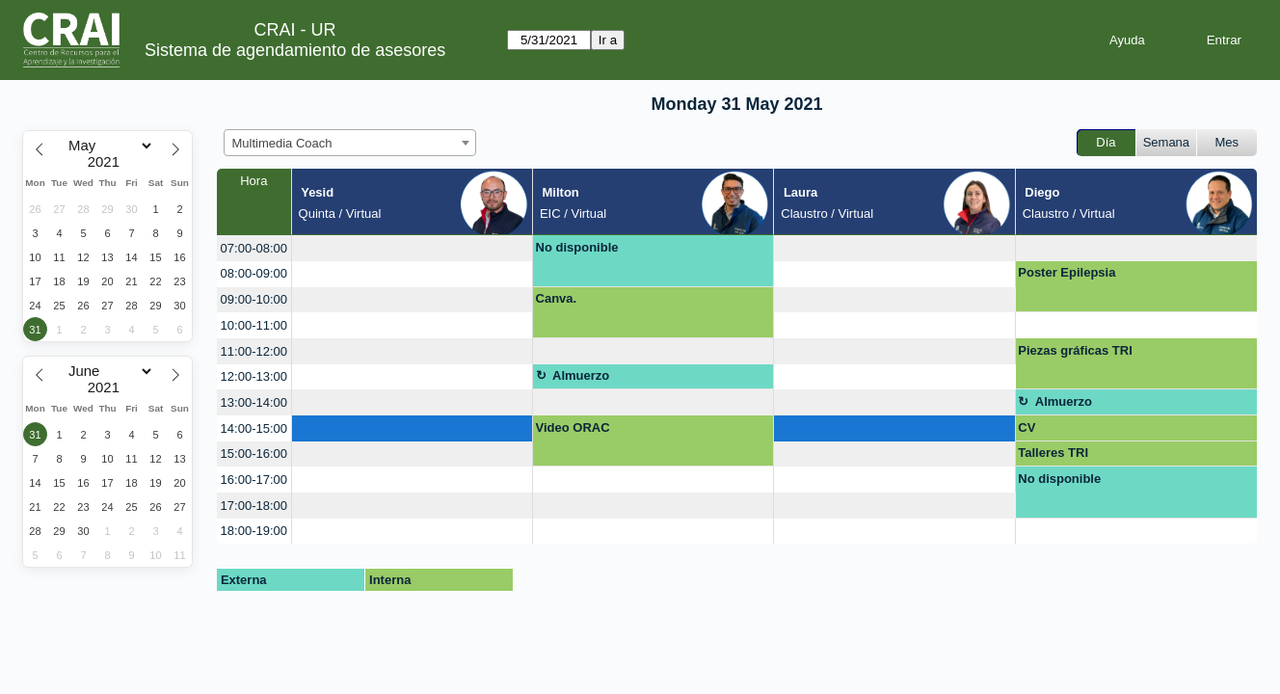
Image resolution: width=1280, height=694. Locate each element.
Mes (1227, 142)
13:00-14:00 (254, 402)
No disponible (577, 247)
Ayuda (1127, 40)
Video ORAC (573, 427)
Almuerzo (580, 375)
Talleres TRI (1053, 452)
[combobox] (350, 142)
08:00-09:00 (254, 273)
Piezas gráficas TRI (1075, 350)
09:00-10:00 (254, 299)
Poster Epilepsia (1066, 272)
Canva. (556, 298)
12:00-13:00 (254, 376)
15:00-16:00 (254, 453)
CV (1026, 427)
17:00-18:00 (254, 505)
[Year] (108, 162)
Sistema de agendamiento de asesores (295, 50)
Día (1105, 142)
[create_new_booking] (412, 248)
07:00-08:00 (254, 248)
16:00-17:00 (254, 479)
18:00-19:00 (254, 530)
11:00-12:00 (254, 351)
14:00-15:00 (254, 428)
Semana (1166, 142)
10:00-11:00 (254, 325)
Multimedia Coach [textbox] (282, 143)
